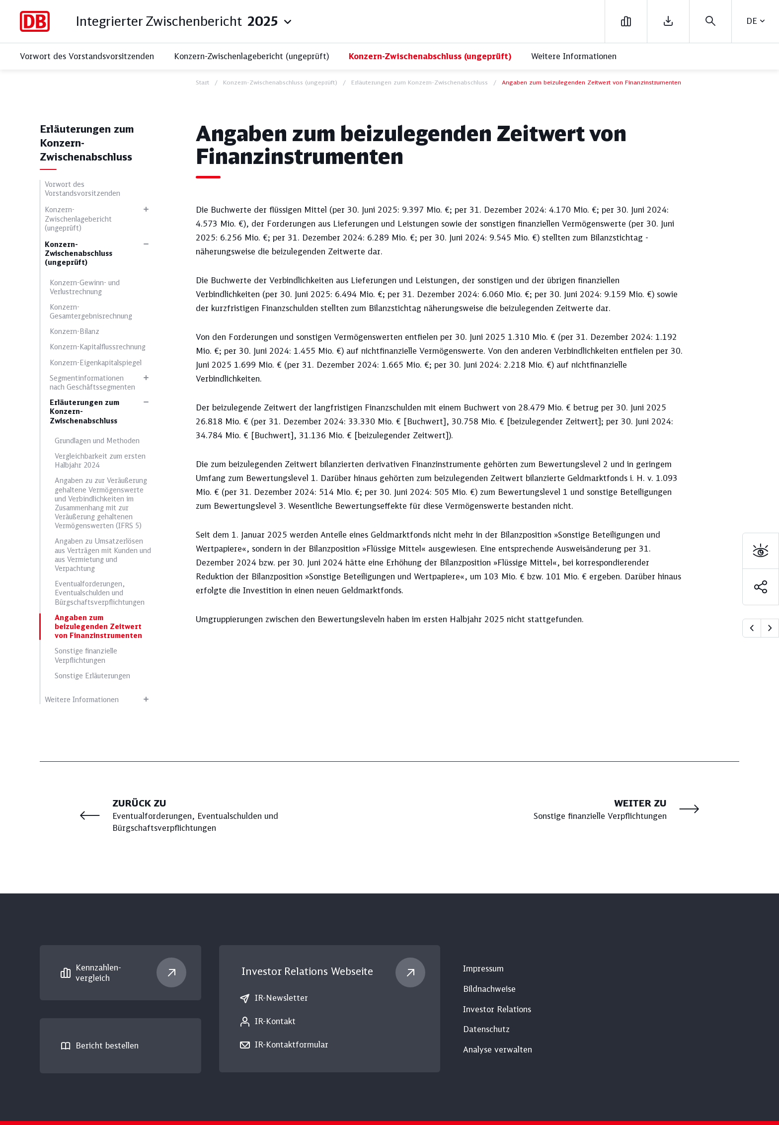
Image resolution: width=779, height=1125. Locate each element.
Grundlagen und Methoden (97, 440)
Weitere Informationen (574, 56)
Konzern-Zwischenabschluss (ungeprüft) (430, 56)
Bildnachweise (489, 989)
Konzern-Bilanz (74, 331)
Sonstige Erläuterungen (92, 675)
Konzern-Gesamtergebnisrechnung (91, 312)
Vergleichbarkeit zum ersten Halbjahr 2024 (100, 461)
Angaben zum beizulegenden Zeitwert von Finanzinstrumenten (98, 626)
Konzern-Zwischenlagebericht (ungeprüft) (251, 56)
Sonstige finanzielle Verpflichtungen (86, 655)
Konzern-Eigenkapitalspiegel (96, 362)
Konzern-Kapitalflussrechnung (98, 346)
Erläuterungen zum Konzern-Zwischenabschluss (84, 411)
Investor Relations (307, 971)
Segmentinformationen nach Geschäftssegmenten (92, 383)
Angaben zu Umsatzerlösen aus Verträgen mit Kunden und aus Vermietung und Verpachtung (103, 555)
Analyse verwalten (497, 1049)
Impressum (483, 968)
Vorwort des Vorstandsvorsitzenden (87, 56)
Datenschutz (486, 1029)
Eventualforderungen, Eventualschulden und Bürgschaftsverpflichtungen (100, 592)
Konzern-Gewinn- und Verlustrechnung (85, 287)
